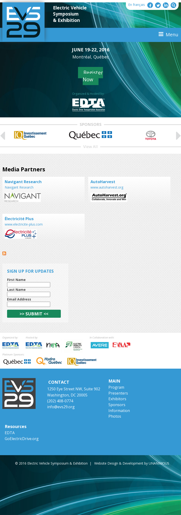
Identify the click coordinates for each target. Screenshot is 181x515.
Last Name (16, 289)
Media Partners (23, 169)
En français (136, 4)
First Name (16, 279)
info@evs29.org (61, 406)
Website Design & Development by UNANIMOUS (131, 463)
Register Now (93, 76)
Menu (172, 34)
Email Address (19, 299)
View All (90, 146)
